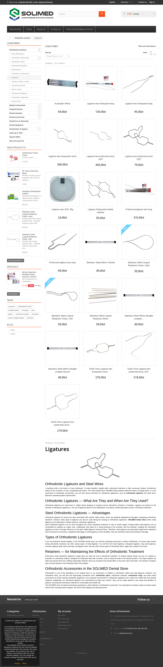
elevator (30, 318)
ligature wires (83, 546)
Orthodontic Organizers (20, 97)
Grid (151, 53)
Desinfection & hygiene (18, 129)
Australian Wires (62, 103)
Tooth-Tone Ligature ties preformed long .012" (138, 370)
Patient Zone (16, 101)
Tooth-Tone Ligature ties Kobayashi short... (100, 370)
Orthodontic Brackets (19, 66)
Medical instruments (17, 105)
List (155, 53)
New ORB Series (17, 54)
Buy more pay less (16, 141)
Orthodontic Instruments (20, 58)
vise (33, 310)
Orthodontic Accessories (20, 74)
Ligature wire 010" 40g (62, 209)
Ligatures (14, 78)
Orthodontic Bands (18, 85)
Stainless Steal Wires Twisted (100, 262)
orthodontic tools (25, 306)
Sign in (152, 2)
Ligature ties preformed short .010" (100, 157)
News (13, 334)
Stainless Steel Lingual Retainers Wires (101, 317)
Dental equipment (16, 125)
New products (16, 147)
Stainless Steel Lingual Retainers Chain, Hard (29, 214)
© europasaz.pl (81, 653)
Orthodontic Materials (19, 93)
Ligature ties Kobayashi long (100, 103)
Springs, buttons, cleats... (20, 81)
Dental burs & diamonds (19, 121)
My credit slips (63, 619)
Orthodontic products (22, 38)
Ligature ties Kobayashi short (62, 156)
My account (64, 611)
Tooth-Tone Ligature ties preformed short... (62, 423)
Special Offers (15, 137)
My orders (62, 615)
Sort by (48, 52)
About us (41, 29)
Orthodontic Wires (18, 62)
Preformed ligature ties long (139, 209)
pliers (10, 314)
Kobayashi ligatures (132, 544)
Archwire (35, 314)
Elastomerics (16, 70)
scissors (11, 306)
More (24, 663)
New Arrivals (15, 29)
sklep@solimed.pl (125, 633)
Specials (12, 267)
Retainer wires (87, 561)
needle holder (13, 310)
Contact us (142, 2)
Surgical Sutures (16, 109)
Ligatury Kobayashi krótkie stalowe (100, 211)
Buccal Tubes (16, 89)
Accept (17, 663)
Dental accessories (16, 117)
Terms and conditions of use (79, 29)
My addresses (63, 622)
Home (29, 29)
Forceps (25, 310)
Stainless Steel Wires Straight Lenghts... (139, 317)
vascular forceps (22, 314)
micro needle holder (16, 318)
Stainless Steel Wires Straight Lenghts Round (62, 370)
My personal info (64, 625)
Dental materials (15, 113)
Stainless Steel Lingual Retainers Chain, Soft (29, 236)
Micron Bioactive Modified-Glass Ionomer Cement (29, 274)
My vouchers (63, 629)
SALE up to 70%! (16, 133)
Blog (10, 324)
